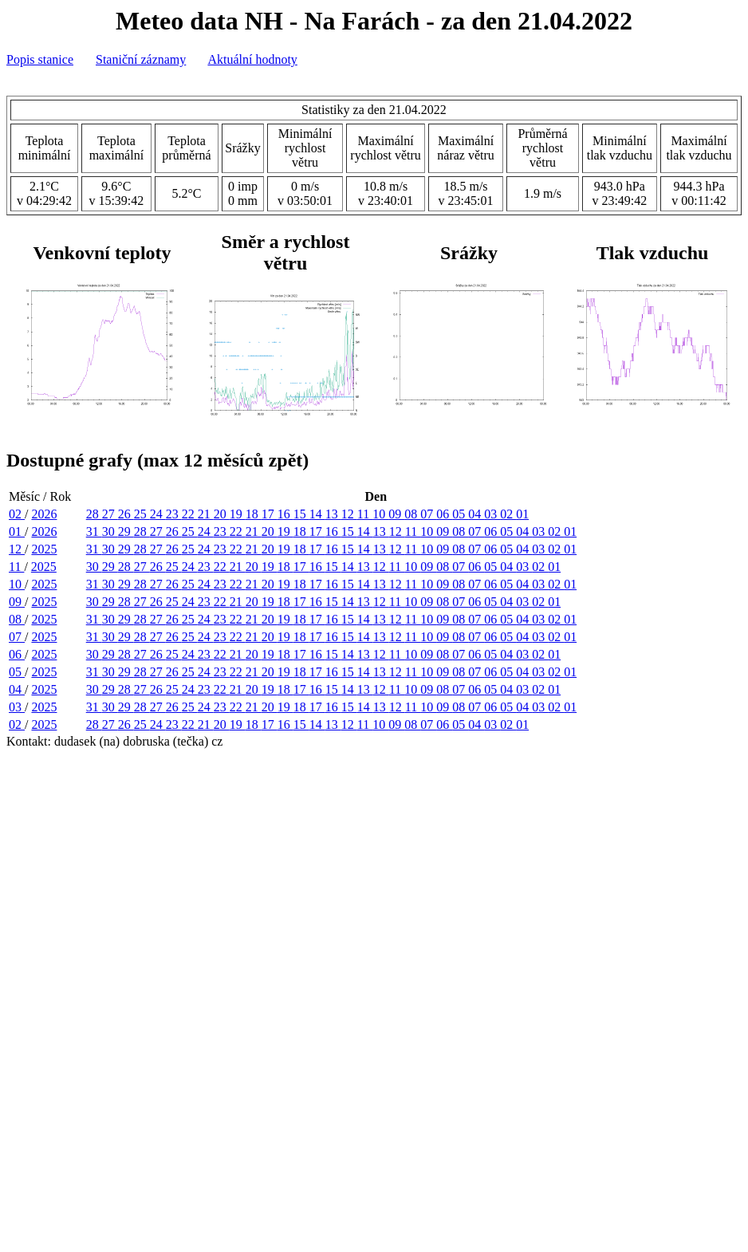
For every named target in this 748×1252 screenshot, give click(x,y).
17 (270, 514)
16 (285, 514)
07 (428, 514)
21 (206, 514)
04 (476, 514)
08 (412, 514)
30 (110, 531)
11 (364, 514)
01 (522, 514)
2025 (44, 549)
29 (126, 531)
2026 (44, 514)
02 (17, 514)
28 (94, 514)
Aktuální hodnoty (252, 59)
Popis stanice (39, 59)
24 (158, 514)
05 (460, 514)
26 (126, 514)
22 (190, 514)
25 (142, 514)
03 (492, 514)
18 (254, 514)
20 (222, 514)
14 (317, 514)
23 (174, 514)
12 (349, 514)
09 (396, 514)
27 (110, 514)
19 (238, 514)
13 (333, 514)
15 (301, 514)
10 (380, 514)
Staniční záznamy (141, 59)
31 (94, 531)
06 (444, 514)
